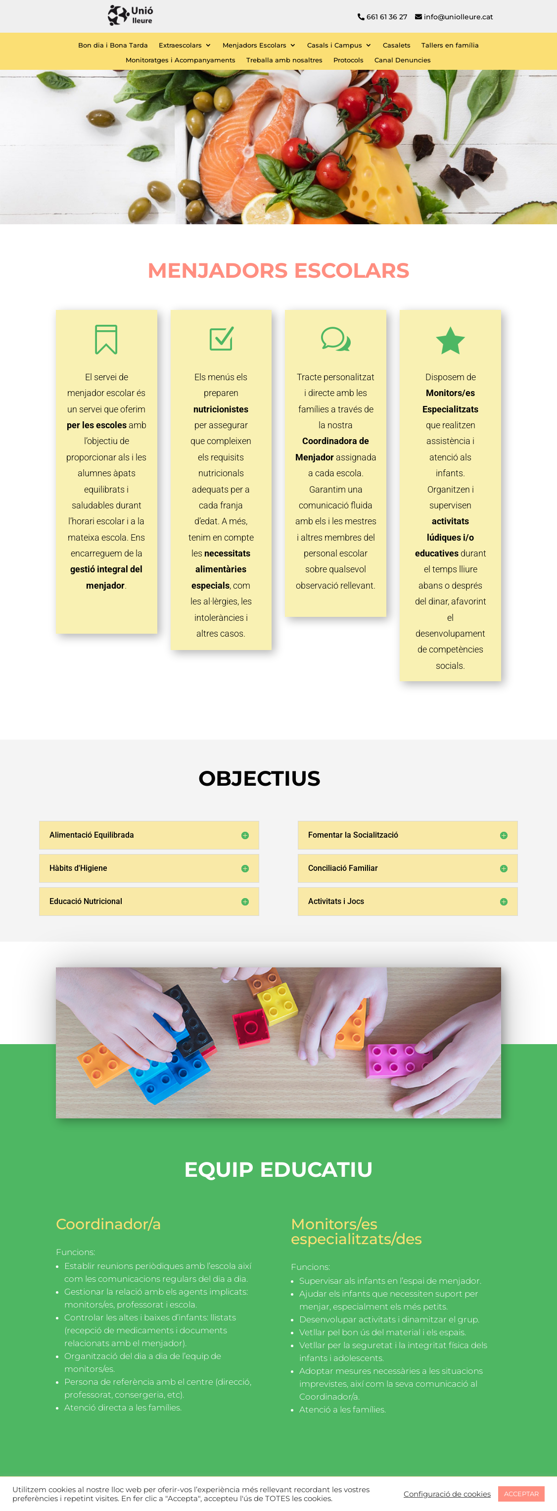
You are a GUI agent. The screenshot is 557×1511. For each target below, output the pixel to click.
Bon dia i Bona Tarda (113, 45)
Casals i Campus (334, 45)
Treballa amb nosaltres (284, 60)
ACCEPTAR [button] (521, 1494)
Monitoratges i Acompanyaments (180, 60)
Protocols (348, 60)
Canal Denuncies (402, 60)
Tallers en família (450, 45)
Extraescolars (180, 45)
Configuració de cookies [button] (447, 1494)
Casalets (397, 45)
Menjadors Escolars (254, 45)
